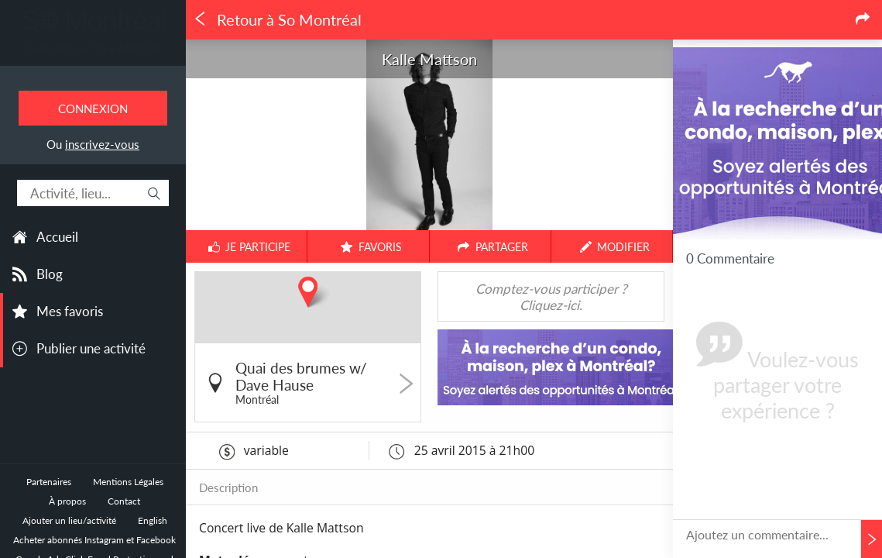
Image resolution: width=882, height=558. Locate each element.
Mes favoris (69, 311)
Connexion (93, 108)
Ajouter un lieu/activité (69, 520)
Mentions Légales (128, 481)
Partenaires (48, 481)
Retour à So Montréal (277, 20)
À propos (67, 501)
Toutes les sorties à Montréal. (93, 46)
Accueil (57, 237)
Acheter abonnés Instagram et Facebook (94, 540)
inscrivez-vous (102, 144)
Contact (124, 501)
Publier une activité (91, 348)
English (152, 520)
